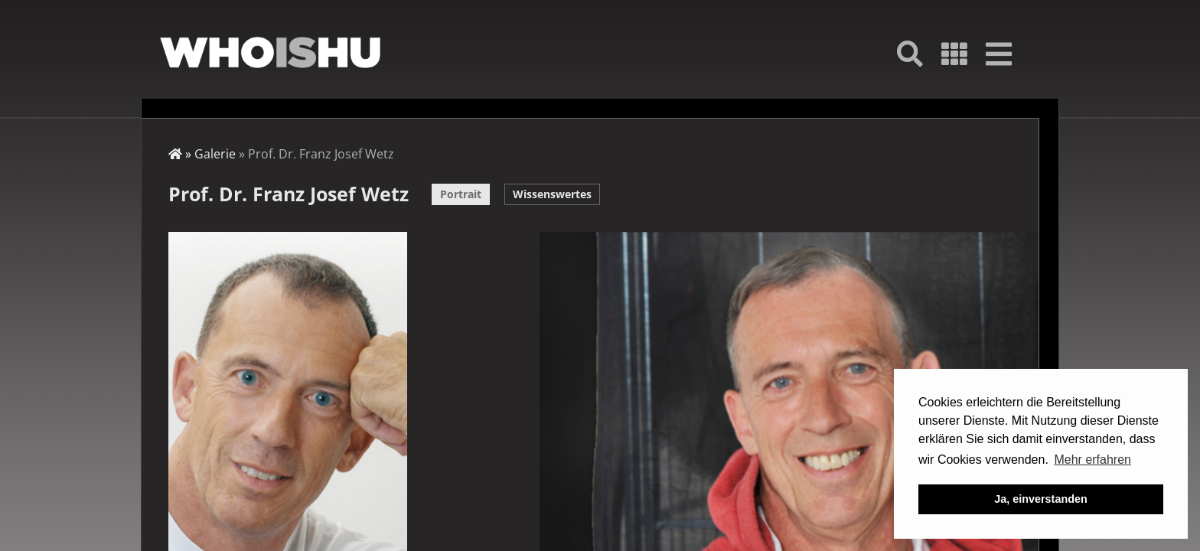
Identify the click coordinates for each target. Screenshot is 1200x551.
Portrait (460, 194)
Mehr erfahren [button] (1092, 459)
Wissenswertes (552, 194)
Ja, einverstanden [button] (1041, 499)
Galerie (215, 153)
